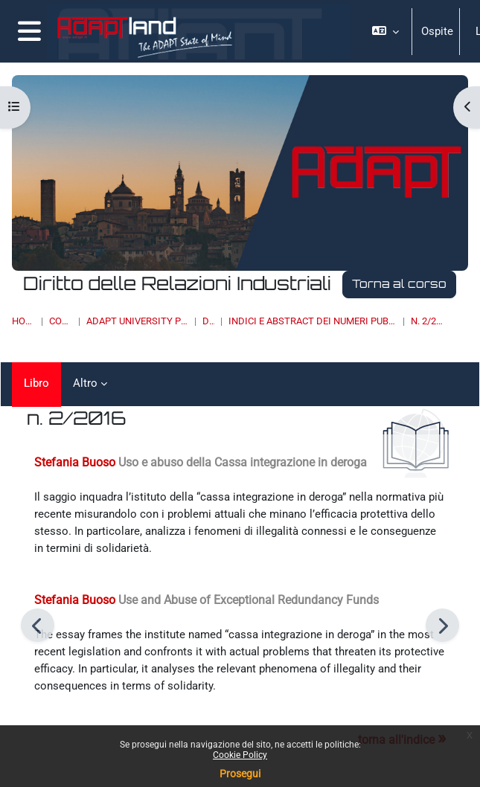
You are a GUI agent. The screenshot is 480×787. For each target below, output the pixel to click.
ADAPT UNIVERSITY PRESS (137, 321)
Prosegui (240, 774)
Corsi (60, 321)
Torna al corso (399, 284)
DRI (208, 321)
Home (23, 321)
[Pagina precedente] (37, 625)
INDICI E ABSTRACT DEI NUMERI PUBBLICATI (312, 321)
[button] (385, 31)
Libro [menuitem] (36, 383)
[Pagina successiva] (442, 625)
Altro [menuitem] (85, 383)
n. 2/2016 (428, 321)
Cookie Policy (240, 755)
